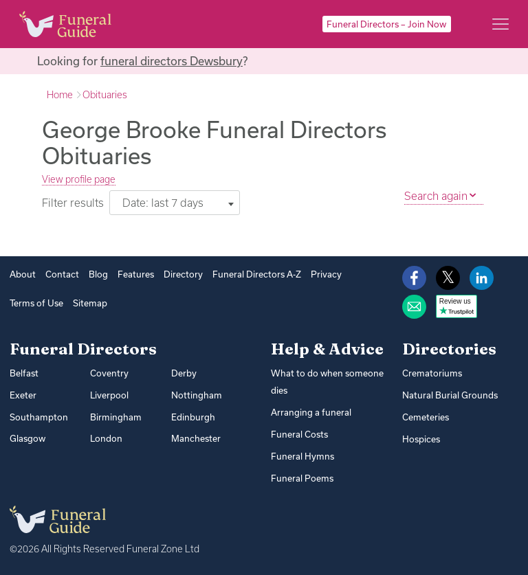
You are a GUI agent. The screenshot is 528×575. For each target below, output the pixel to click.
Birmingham (116, 417)
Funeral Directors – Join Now (386, 24)
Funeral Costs (299, 434)
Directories (449, 349)
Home (60, 94)
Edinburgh (193, 417)
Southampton (39, 417)
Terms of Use (36, 303)
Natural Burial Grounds (450, 395)
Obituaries (104, 94)
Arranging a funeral (311, 412)
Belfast (24, 373)
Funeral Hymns (302, 456)
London (106, 438)
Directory (183, 274)
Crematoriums (432, 373)
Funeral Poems (302, 478)
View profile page (79, 179)
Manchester (196, 438)
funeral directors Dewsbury (171, 60)
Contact (62, 274)
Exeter (23, 395)
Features (136, 274)
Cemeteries (425, 417)
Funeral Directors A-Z (256, 274)
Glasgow (27, 438)
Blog (98, 274)
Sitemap (90, 303)
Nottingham (196, 395)
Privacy (326, 274)
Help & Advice (327, 349)
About (23, 274)
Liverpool (109, 395)
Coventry (109, 373)
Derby (184, 373)
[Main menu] (500, 24)
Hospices (421, 439)
